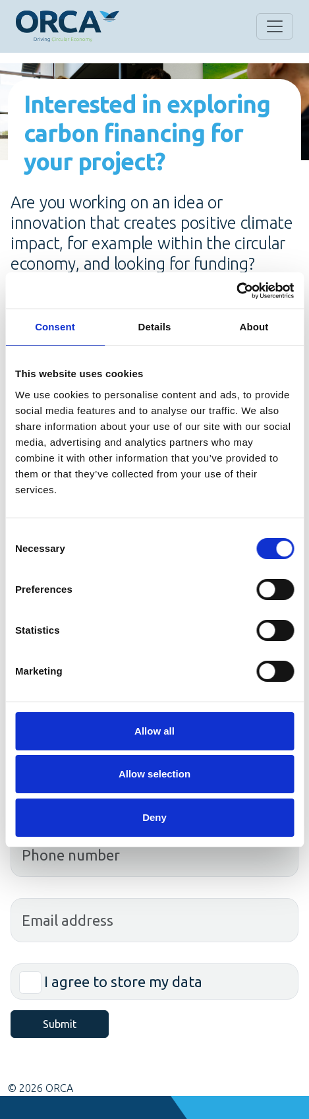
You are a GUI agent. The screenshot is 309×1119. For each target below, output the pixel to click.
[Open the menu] (274, 26)
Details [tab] (154, 326)
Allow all (154, 731)
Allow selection (154, 773)
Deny (154, 817)
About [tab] (254, 326)
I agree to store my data (123, 981)
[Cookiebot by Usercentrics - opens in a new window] (236, 290)
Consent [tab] (55, 326)
